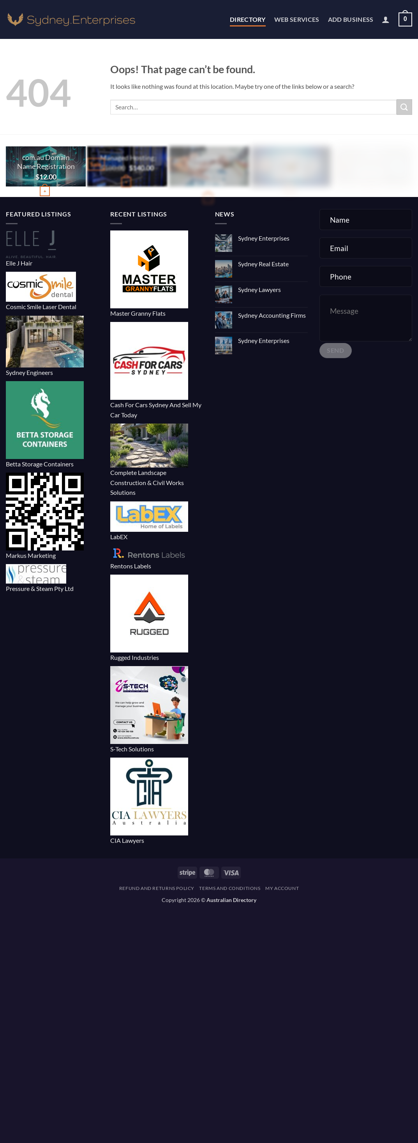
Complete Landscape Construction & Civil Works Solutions (147, 482)
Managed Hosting (128, 157)
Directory (248, 19)
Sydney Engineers (29, 372)
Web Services (296, 19)
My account (282, 888)
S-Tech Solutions (132, 749)
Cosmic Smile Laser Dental (41, 306)
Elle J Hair (19, 263)
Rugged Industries (134, 657)
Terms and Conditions (229, 888)
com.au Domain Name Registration (46, 162)
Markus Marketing (31, 555)
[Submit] (404, 106)
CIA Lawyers (127, 840)
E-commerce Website (209, 162)
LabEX (118, 536)
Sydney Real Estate (263, 263)
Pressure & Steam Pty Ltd (40, 588)
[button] (386, 19)
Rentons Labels (130, 566)
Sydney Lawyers (259, 289)
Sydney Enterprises (263, 238)
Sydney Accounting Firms (272, 315)
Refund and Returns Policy (156, 888)
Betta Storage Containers (40, 464)
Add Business (351, 19)
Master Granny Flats (138, 313)
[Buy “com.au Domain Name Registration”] (45, 191)
